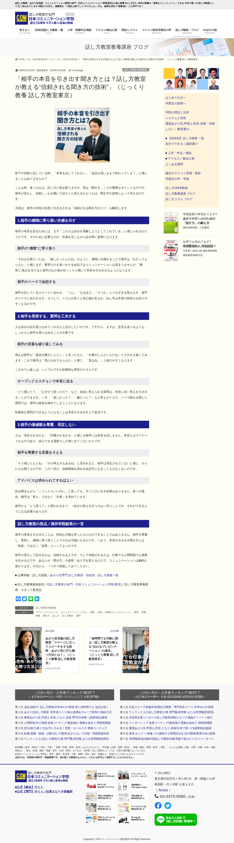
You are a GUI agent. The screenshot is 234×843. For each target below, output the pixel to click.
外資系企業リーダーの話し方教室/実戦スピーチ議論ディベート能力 (170, 717)
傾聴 (92, 612)
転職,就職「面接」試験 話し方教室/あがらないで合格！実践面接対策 (66, 733)
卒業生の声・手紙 (177, 178)
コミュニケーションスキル (74, 612)
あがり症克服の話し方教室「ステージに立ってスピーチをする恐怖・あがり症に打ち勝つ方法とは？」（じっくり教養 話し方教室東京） (60, 651)
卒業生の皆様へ (175, 103)
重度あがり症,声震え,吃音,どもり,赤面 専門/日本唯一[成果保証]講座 (66, 717)
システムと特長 (175, 118)
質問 (78, 615)
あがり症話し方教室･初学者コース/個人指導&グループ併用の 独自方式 (68, 712)
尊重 (144, 612)
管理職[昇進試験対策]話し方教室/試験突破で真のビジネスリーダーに (171, 738)
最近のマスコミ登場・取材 (183, 173)
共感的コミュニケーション (118, 612)
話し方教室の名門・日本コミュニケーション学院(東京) (85, 584)
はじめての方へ (175, 97)
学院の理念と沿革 (177, 112)
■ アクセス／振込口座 (179, 158)
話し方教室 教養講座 (136, 69)
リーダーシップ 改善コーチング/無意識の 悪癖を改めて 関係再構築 (170, 722)
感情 (38, 615)
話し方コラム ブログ (179, 199)
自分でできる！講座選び (181, 143)
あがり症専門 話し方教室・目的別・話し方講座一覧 (84, 575)
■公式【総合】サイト (29, 787)
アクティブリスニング (47, 612)
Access (163, 789)
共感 (99, 612)
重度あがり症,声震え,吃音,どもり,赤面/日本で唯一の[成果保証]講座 (170, 728)
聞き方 (46, 615)
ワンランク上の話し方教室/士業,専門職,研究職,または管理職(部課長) (66, 738)
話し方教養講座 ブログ (180, 193)
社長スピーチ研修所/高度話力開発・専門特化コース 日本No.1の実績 (171, 707)
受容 (136, 612)
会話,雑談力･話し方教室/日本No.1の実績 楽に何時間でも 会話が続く (66, 707)
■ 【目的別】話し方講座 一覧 (184, 138)
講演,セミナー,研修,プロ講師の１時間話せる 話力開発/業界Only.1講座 (172, 733)
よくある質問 (174, 164)
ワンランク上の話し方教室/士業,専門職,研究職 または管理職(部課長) (171, 712)
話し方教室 (67, 615)
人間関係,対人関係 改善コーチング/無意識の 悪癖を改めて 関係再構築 (67, 722)
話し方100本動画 (176, 187)
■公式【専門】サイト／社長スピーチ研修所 (44, 791)
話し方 (56, 615)
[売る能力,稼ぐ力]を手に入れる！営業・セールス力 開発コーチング (65, 728)
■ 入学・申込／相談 (178, 153)
